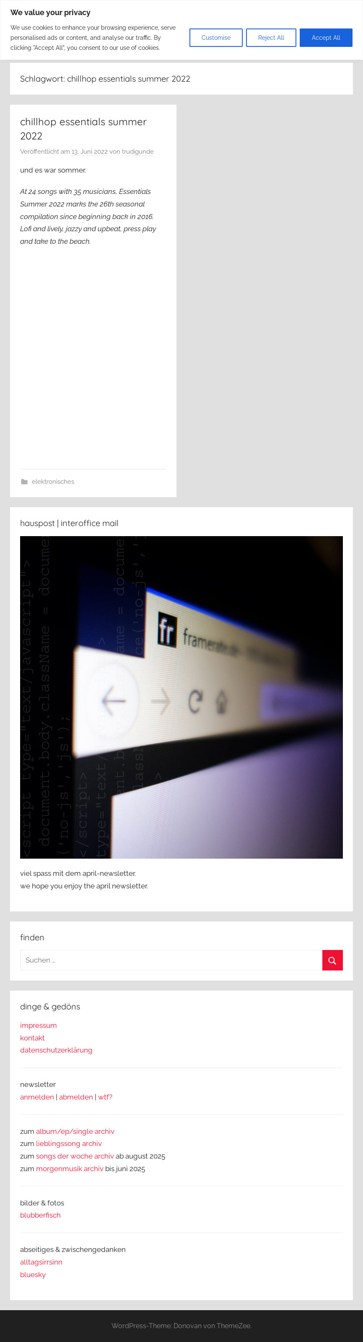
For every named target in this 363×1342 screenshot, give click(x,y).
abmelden (76, 1097)
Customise (216, 37)
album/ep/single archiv (75, 1131)
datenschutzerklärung (56, 1050)
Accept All (326, 37)
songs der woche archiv (75, 1156)
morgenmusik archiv (70, 1168)
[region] (181, 30)
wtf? (105, 1097)
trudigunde (138, 151)
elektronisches (53, 481)
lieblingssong (59, 1143)
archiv (92, 1143)
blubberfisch (40, 1215)
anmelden (37, 1097)
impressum (38, 1025)
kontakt (32, 1038)
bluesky (33, 1274)
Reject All (271, 37)
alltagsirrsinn (41, 1262)
